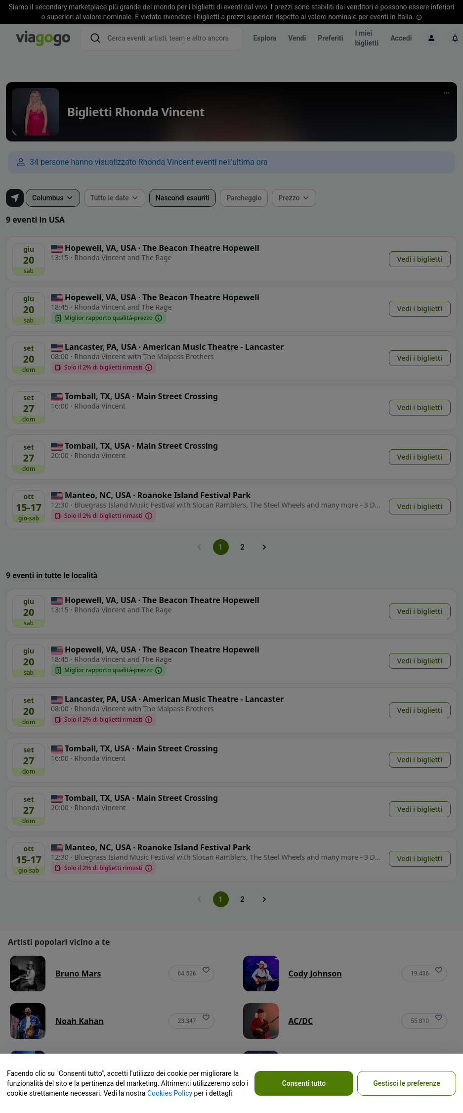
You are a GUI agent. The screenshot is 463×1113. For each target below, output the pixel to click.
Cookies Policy (169, 1093)
